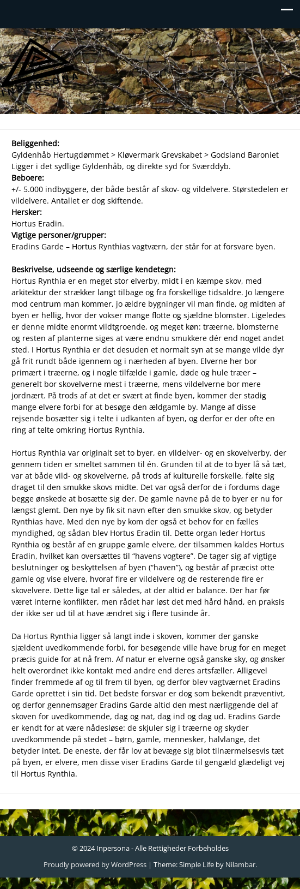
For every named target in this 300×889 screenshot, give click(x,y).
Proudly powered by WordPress (95, 864)
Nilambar (240, 864)
